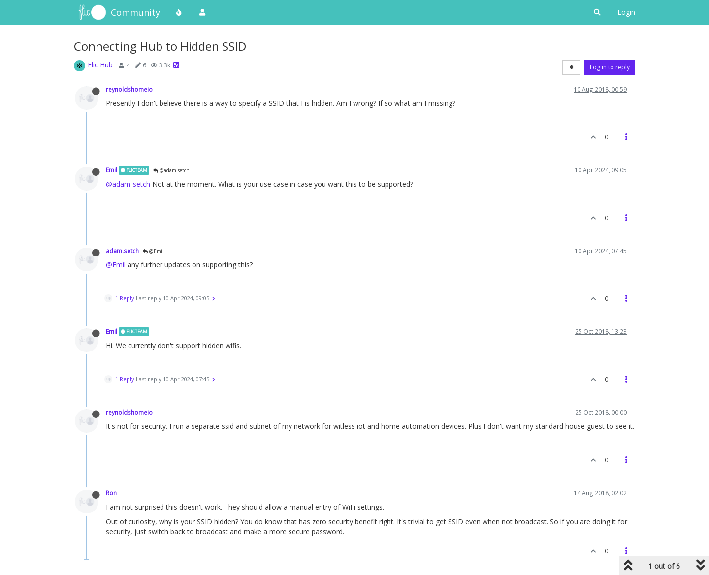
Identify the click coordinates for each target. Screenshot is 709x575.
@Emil (153, 251)
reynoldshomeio (129, 89)
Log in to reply (610, 67)
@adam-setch (128, 184)
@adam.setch (171, 170)
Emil (111, 170)
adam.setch (122, 251)
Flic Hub (100, 64)
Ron (111, 493)
